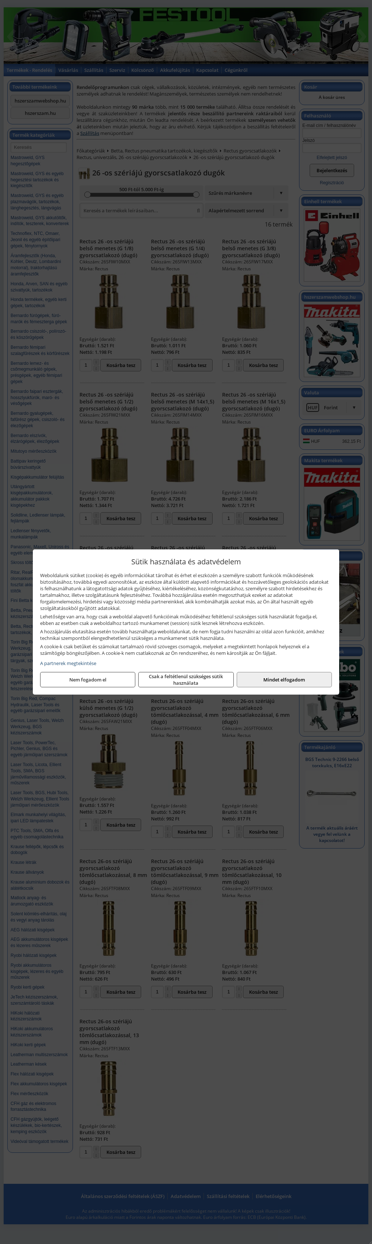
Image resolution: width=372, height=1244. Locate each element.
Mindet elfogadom (284, 679)
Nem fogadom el (87, 679)
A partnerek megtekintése (68, 663)
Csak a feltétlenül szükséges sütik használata (186, 679)
